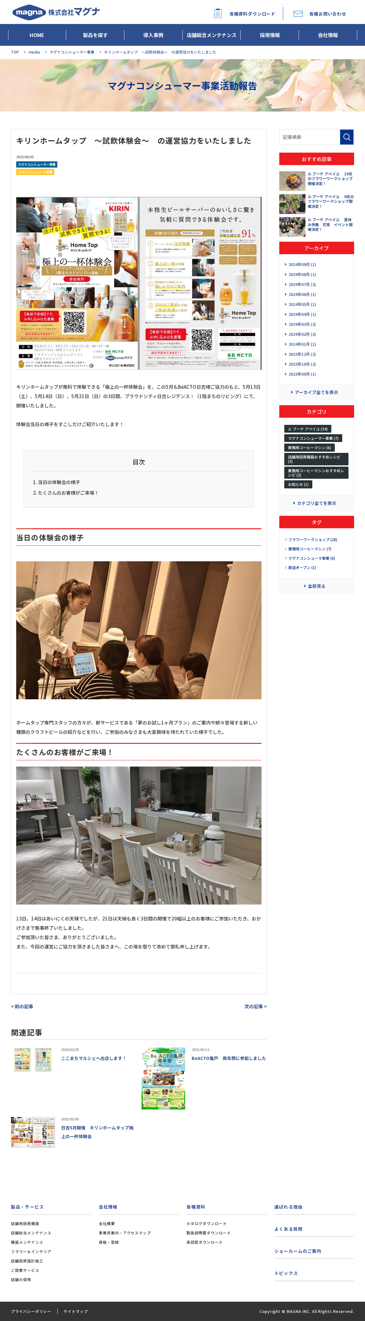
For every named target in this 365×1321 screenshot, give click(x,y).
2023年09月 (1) (302, 374)
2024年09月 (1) (302, 264)
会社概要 (107, 1223)
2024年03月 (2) (302, 324)
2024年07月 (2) (302, 284)
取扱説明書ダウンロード (208, 1232)
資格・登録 (109, 1242)
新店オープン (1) (302, 571)
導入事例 (153, 35)
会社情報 (328, 35)
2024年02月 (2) (302, 334)
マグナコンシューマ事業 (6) (311, 561)
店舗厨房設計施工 (27, 1260)
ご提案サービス (25, 1270)
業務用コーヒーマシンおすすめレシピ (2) (316, 474)
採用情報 (270, 35)
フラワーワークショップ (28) (312, 543)
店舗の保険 (21, 1279)
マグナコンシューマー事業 (36, 164)
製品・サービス (27, 1207)
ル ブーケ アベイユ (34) (308, 430)
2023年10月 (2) (302, 364)
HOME (37, 35)
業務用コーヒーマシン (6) (309, 449)
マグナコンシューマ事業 (35, 171)
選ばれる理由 (288, 1207)
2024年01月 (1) (302, 344)
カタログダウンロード (206, 1223)
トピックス (286, 1273)
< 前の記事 (22, 1006)
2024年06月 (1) (302, 294)
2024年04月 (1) (302, 314)
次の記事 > (255, 1006)
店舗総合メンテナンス (212, 35)
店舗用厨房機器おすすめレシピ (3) (314, 460)
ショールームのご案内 (297, 1251)
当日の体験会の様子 (59, 482)
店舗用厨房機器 (25, 1223)
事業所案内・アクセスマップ (125, 1232)
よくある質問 (288, 1229)
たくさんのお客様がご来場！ (68, 492)
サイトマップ (76, 1311)
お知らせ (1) (298, 486)
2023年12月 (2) (302, 354)
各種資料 (195, 1207)
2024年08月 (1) (302, 274)
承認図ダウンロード (204, 1242)
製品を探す (95, 35)
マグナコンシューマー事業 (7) (313, 439)
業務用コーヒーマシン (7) (309, 552)
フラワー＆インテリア (31, 1251)
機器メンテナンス (27, 1242)
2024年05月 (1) (302, 304)
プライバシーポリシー (31, 1311)
